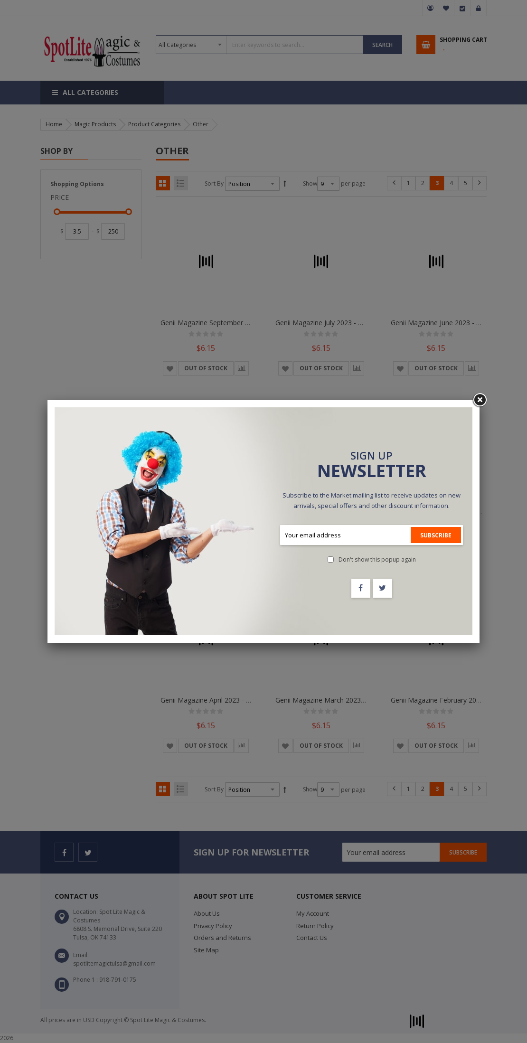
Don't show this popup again (377, 559)
